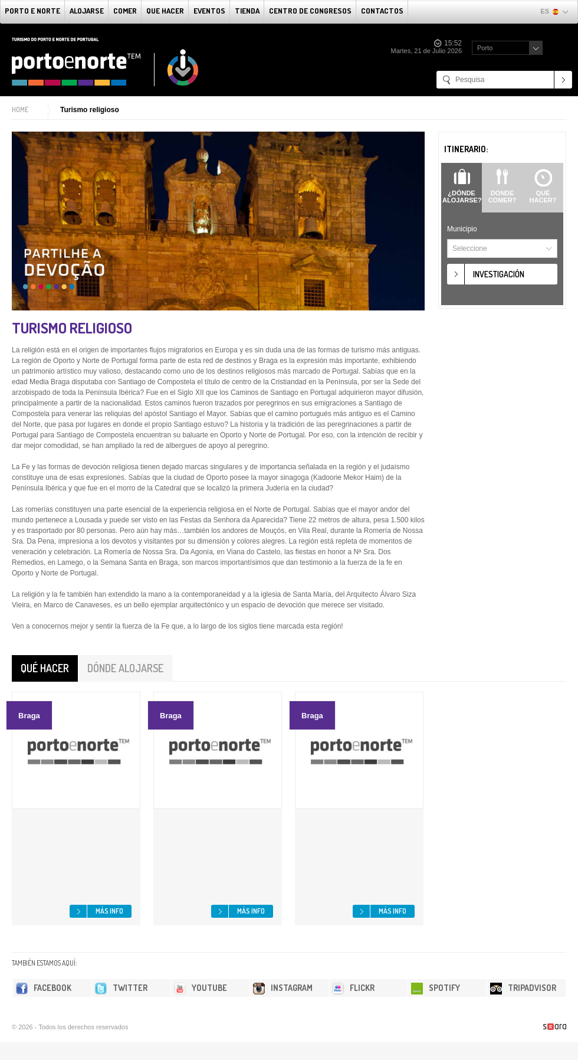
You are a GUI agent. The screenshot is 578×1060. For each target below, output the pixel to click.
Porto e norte (32, 10)
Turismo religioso (89, 110)
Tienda (247, 10)
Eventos (209, 10)
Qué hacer (45, 668)
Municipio (462, 229)
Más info (109, 911)
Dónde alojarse (125, 668)
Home (20, 109)
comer (125, 10)
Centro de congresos (310, 10)
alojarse (87, 10)
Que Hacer (165, 10)
